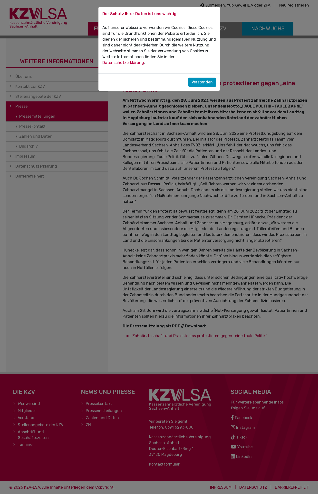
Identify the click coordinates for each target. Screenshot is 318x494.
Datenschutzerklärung (123, 62)
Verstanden (202, 82)
